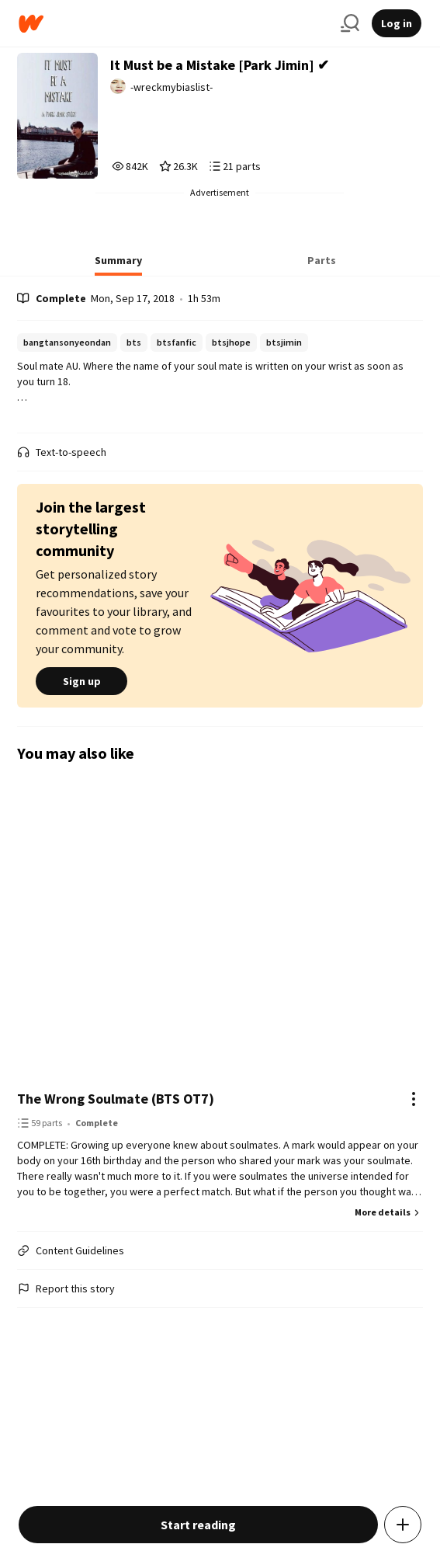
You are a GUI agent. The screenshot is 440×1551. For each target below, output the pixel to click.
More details (389, 1212)
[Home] (173, 23)
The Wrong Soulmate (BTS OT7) (115, 1099)
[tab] (118, 265)
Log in (396, 23)
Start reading (198, 1524)
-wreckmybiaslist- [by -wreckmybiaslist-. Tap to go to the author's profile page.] (171, 87)
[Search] (350, 23)
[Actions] (413, 1099)
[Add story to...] (402, 1524)
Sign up (81, 681)
